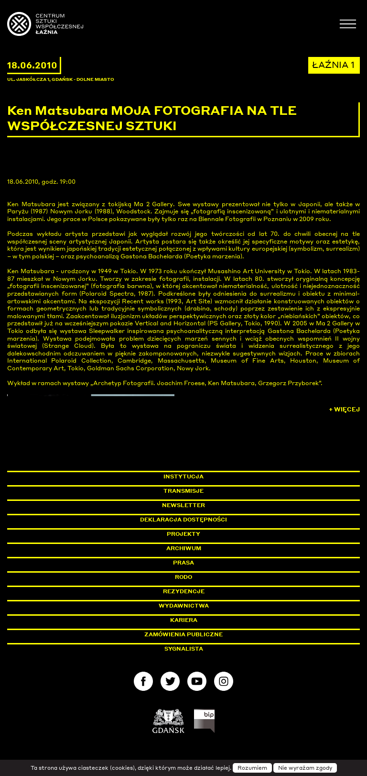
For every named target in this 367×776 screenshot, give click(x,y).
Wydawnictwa (184, 605)
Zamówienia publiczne (205, 634)
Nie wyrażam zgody (305, 768)
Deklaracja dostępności (183, 519)
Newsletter (183, 505)
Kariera (183, 620)
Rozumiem (252, 768)
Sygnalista (183, 648)
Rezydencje (184, 591)
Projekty (183, 534)
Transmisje (224, 491)
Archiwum (183, 548)
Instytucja (183, 476)
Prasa (183, 562)
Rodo (183, 577)
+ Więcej (344, 409)
